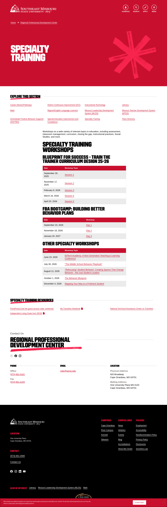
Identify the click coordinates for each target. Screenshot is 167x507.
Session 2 (69, 183)
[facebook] (15, 356)
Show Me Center (125, 449)
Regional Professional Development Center (38, 22)
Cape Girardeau (108, 425)
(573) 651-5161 (17, 374)
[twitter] (11, 356)
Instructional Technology (95, 105)
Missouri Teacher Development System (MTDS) (138, 111)
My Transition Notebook (71, 309)
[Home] (33, 8)
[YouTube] (24, 471)
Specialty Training (92, 119)
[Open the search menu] (136, 9)
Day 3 (89, 236)
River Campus (107, 430)
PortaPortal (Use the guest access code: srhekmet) (32, 309)
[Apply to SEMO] (145, 9)
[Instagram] (15, 471)
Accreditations (124, 444)
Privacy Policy (142, 439)
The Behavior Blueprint (75, 278)
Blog (120, 439)
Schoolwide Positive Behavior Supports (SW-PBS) (27, 120)
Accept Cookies (139, 502)
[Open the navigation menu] (154, 9)
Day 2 (89, 230)
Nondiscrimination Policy (146, 435)
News (120, 425)
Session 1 (69, 175)
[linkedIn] (20, 471)
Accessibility (141, 430)
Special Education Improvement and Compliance (63, 120)
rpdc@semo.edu (68, 371)
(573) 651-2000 (17, 456)
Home (13, 22)
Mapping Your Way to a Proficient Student (84, 284)
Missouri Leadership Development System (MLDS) (99, 111)
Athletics (121, 430)
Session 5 (69, 201)
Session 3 (69, 190)
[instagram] (20, 356)
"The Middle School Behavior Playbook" (83, 264)
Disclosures (141, 444)
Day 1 (89, 225)
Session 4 (69, 196)
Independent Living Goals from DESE (27, 313)
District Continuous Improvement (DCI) (64, 105)
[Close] (163, 502)
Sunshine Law (142, 449)
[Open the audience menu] (126, 9)
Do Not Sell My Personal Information (120, 502)
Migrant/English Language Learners (63, 110)
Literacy (125, 105)
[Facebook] (11, 471)
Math (12, 110)
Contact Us (15, 462)
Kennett (104, 435)
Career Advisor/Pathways (21, 105)
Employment (141, 425)
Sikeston (105, 439)
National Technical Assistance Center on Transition (131, 309)
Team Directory (128, 119)
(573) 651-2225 (17, 382)
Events (121, 435)
